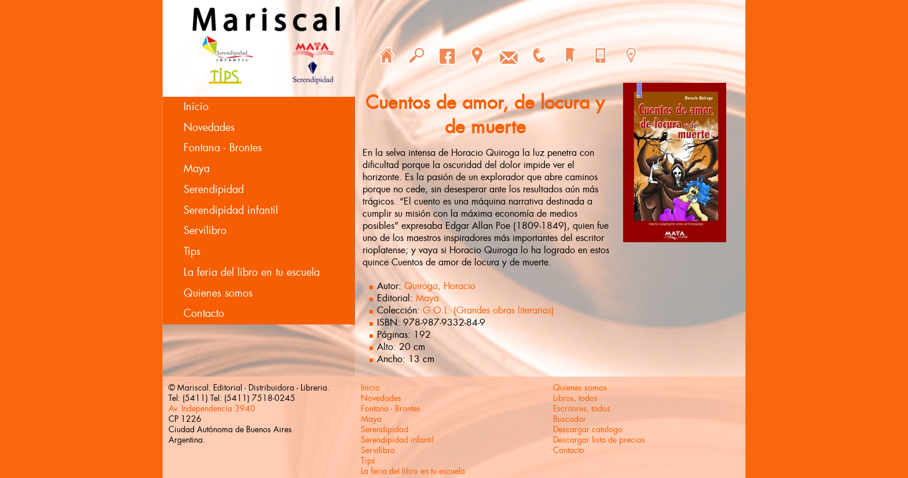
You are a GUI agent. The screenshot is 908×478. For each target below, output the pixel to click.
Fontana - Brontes (223, 148)
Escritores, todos (581, 408)
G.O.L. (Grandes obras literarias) (488, 310)
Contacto (204, 313)
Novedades (209, 127)
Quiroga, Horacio (439, 286)
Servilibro (205, 231)
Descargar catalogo (588, 429)
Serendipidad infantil (231, 210)
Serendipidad (214, 189)
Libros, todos (575, 398)
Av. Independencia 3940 (212, 408)
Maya (197, 169)
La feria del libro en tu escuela (252, 272)
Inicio (196, 107)
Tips (192, 251)
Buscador (569, 419)
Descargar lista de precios (599, 440)
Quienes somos (218, 293)
